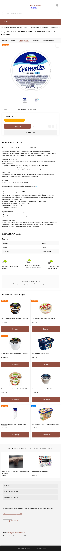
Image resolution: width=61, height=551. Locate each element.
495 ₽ (15, 393)
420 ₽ (15, 323)
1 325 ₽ (46, 393)
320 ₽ (46, 323)
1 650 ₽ (15, 358)
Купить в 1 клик (30, 133)
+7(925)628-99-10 (35, 8)
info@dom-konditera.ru (16, 533)
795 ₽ (15, 429)
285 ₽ (46, 358)
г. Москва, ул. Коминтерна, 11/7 (12, 514)
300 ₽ (34, 475)
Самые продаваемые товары (19, 448)
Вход (31, 5)
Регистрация (38, 5)
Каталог (5, 21)
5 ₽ (4, 475)
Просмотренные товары (43, 448)
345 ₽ (46, 429)
